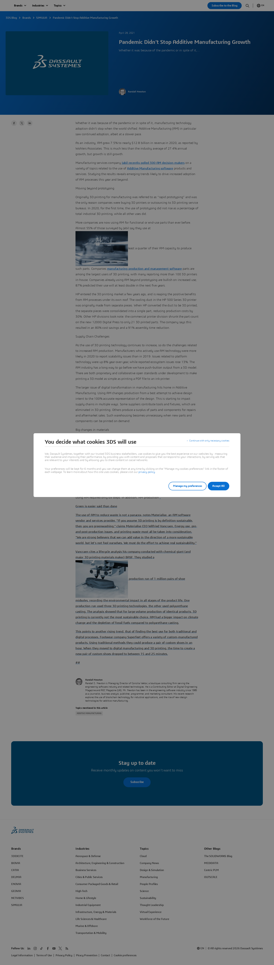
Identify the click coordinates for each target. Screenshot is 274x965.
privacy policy (146, 472)
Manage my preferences (183, 486)
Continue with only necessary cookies (207, 442)
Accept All (218, 486)
